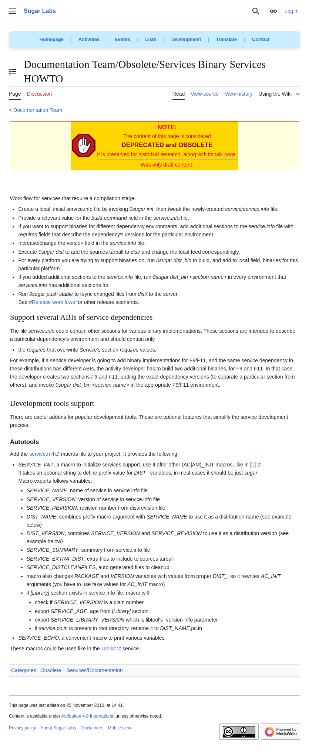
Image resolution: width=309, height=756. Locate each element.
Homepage (51, 39)
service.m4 (41, 454)
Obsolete (50, 670)
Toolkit (108, 648)
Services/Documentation (95, 670)
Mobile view (119, 728)
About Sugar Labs (58, 728)
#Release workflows (52, 302)
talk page (225, 154)
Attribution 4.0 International (87, 716)
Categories (23, 670)
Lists (150, 39)
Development (186, 39)
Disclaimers (91, 728)
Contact (261, 39)
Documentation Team (37, 110)
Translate (226, 39)
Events (122, 39)
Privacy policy (22, 728)
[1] (253, 465)
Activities (89, 39)
